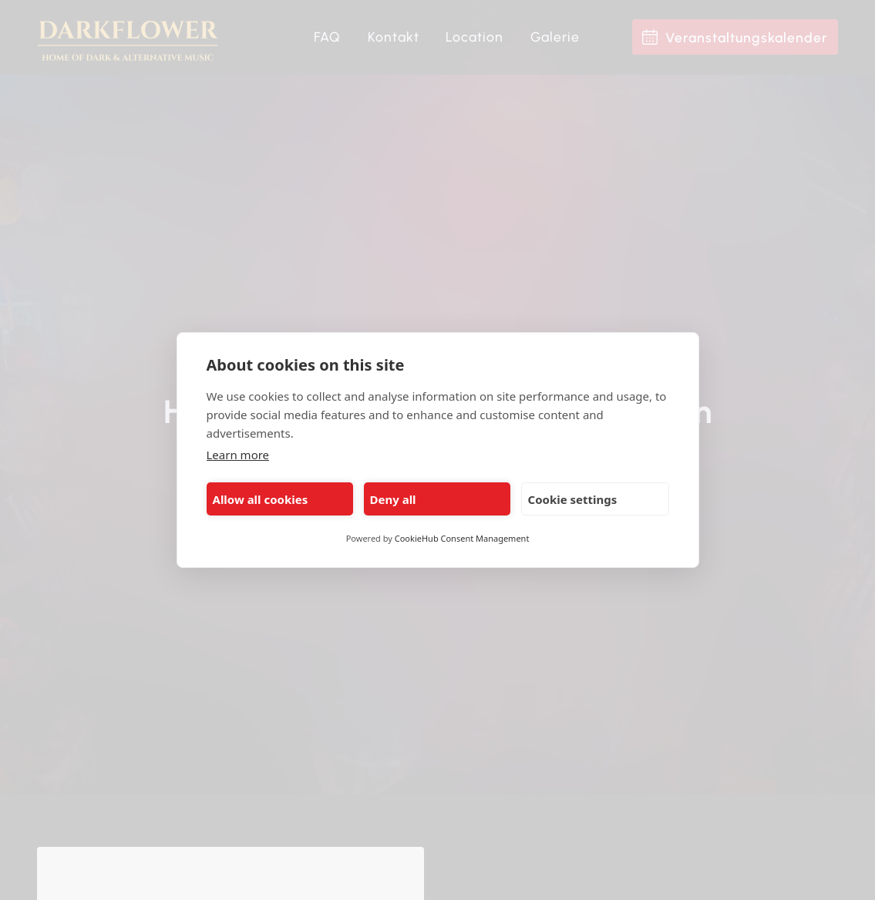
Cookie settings (573, 499)
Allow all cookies (260, 499)
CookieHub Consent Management (462, 538)
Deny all (393, 499)
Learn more (238, 454)
